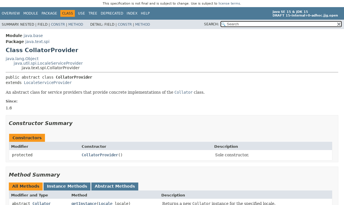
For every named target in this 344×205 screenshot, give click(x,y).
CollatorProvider (100, 155)
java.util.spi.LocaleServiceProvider (48, 63)
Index (132, 13)
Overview (11, 13)
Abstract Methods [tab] (115, 186)
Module (30, 13)
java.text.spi (37, 41)
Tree (92, 13)
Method (75, 24)
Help (145, 13)
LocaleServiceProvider (48, 82)
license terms (229, 3)
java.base (33, 35)
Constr (58, 24)
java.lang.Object (22, 58)
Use (81, 13)
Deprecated (112, 13)
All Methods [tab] (25, 186)
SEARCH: (211, 24)
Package (49, 13)
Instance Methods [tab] (67, 186)
